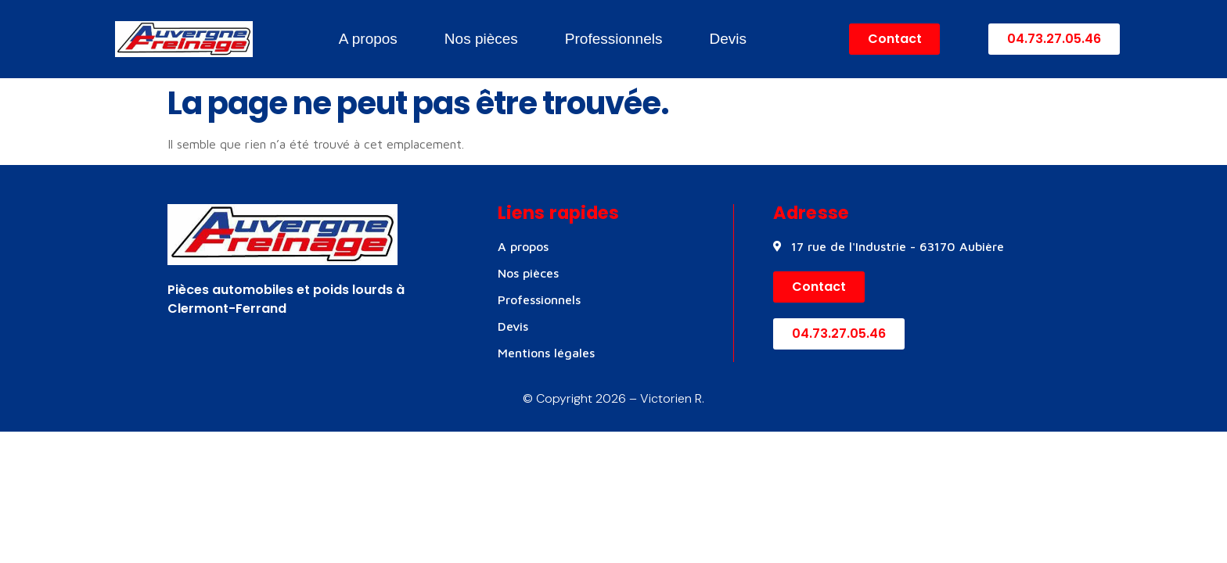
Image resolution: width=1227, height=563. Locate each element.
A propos (368, 38)
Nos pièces (481, 38)
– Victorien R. (665, 398)
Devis (728, 38)
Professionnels (614, 38)
